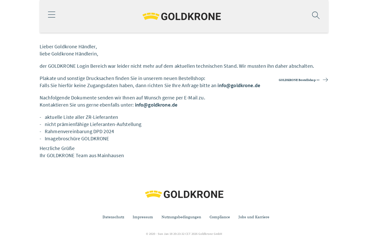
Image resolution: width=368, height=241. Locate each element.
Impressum (143, 217)
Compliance (220, 217)
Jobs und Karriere (253, 217)
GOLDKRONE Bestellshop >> (299, 80)
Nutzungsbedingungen (181, 217)
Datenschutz (113, 217)
